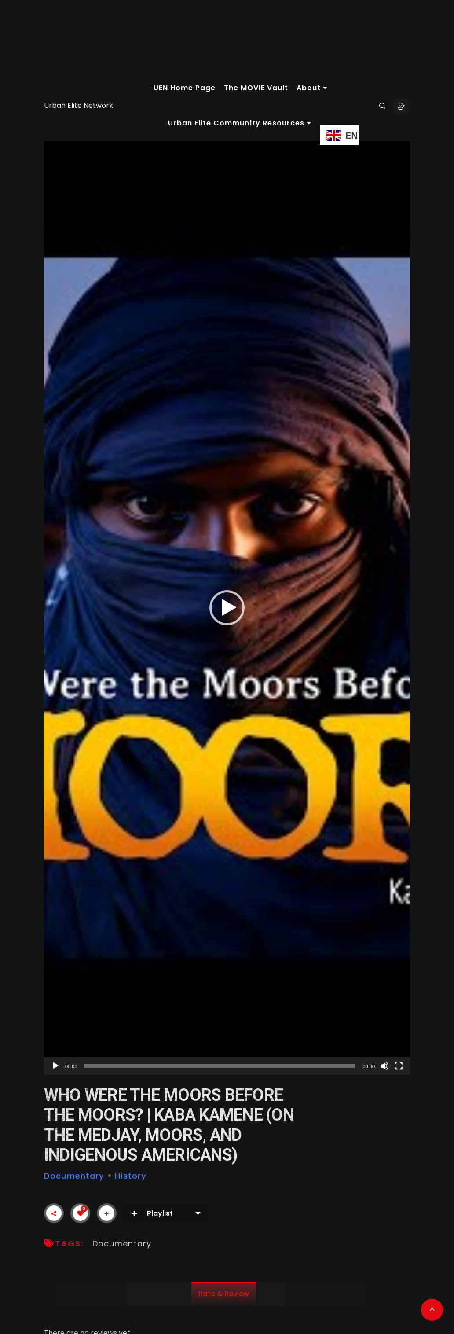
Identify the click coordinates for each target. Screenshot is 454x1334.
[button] (227, 607)
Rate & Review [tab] (223, 1294)
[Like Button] (80, 1213)
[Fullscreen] (398, 1066)
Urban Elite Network (78, 105)
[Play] (55, 1066)
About (312, 88)
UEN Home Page (185, 88)
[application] (227, 608)
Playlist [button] (152, 1213)
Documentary (74, 1175)
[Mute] (384, 1066)
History (130, 1175)
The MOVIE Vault (256, 88)
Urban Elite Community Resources (239, 123)
